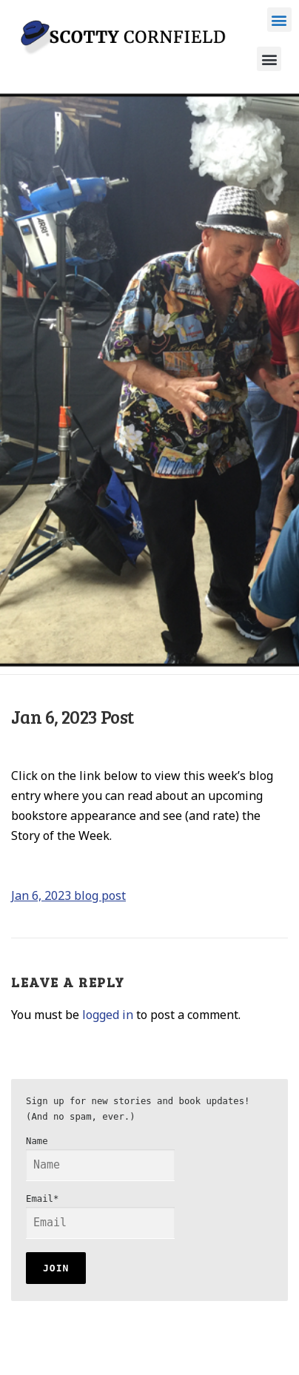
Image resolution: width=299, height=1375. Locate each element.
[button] (279, 19)
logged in (107, 1014)
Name (100, 1158)
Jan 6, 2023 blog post (68, 895)
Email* (100, 1216)
